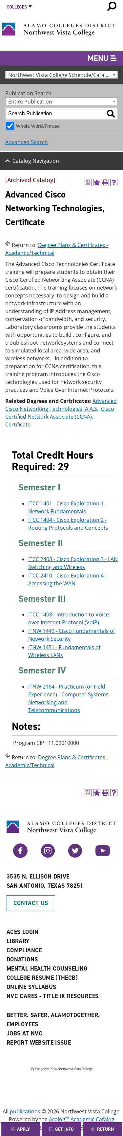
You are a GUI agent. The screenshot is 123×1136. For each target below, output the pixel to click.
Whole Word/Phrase (38, 126)
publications (25, 1111)
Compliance (24, 950)
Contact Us (30, 903)
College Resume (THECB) (42, 978)
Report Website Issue (39, 1043)
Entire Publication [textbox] (30, 101)
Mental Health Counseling (47, 969)
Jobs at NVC (24, 1033)
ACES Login (23, 932)
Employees (22, 1024)
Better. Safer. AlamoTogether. (53, 1015)
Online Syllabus (31, 987)
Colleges (17, 7)
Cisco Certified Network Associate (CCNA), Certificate (59, 416)
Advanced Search (26, 142)
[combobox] (61, 75)
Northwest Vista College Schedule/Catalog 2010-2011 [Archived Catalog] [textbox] (62, 74)
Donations (22, 959)
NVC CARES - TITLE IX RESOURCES (53, 996)
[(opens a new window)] (88, 182)
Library (18, 941)
